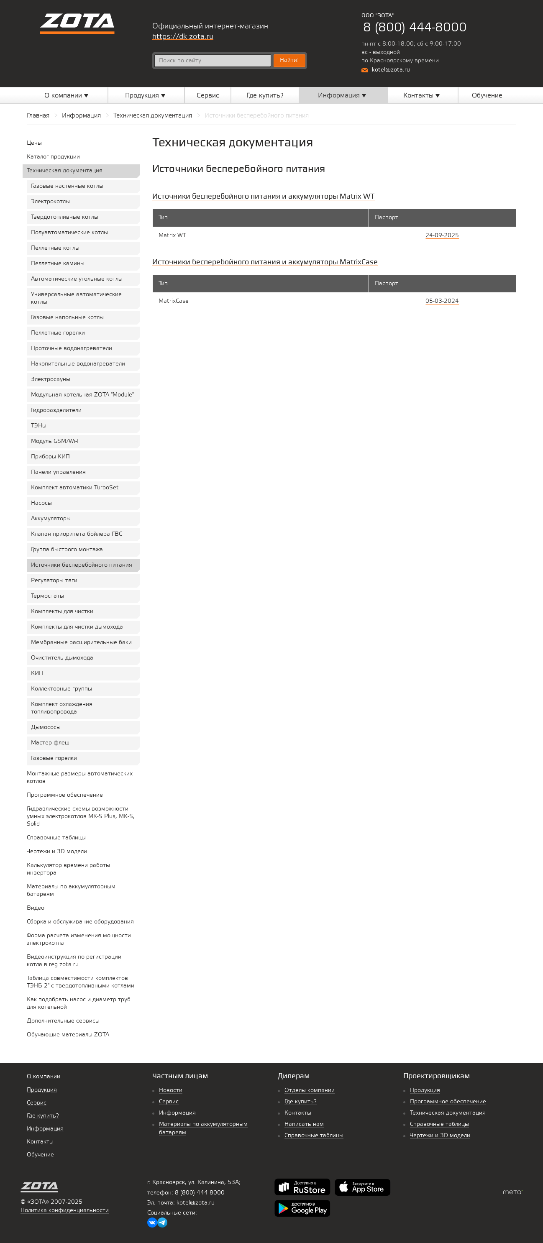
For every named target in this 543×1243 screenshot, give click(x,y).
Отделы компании (309, 1090)
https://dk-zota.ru (182, 36)
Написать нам (304, 1124)
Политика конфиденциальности (64, 1210)
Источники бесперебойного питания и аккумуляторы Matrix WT (263, 196)
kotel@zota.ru (391, 70)
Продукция (425, 1090)
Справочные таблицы (313, 1135)
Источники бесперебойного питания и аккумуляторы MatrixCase (265, 261)
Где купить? (300, 1101)
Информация (177, 1113)
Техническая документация (448, 1113)
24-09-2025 (442, 235)
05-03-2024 (442, 301)
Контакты (297, 1113)
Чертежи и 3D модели (440, 1135)
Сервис (169, 1101)
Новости (170, 1090)
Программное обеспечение (448, 1101)
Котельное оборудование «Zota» (77, 23)
